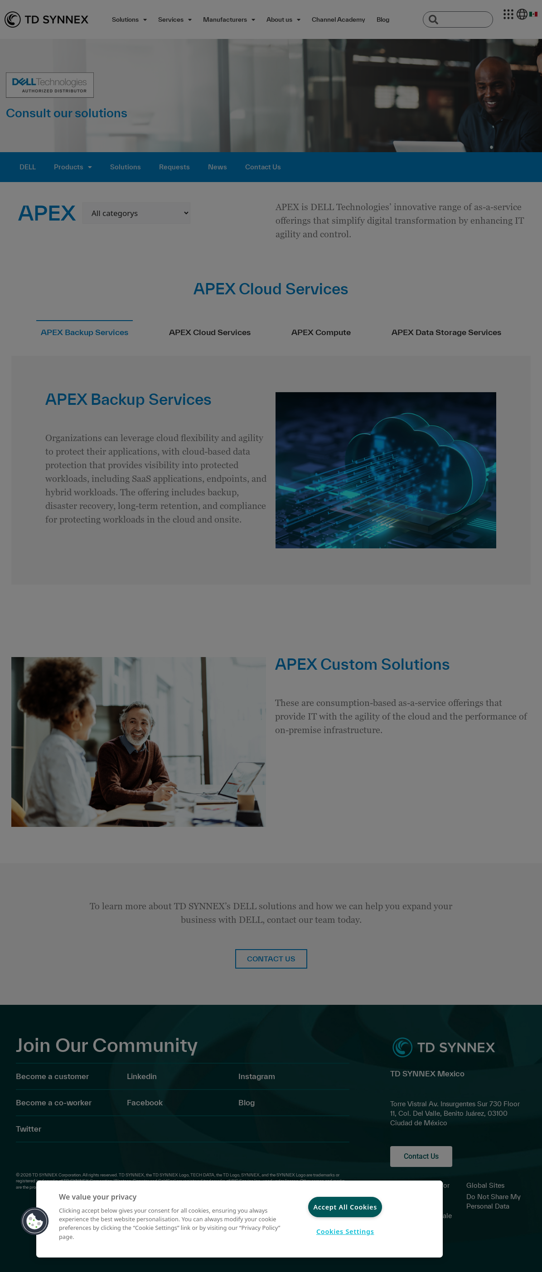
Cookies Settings (345, 1231)
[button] (34, 1221)
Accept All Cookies (345, 1207)
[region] (239, 1219)
